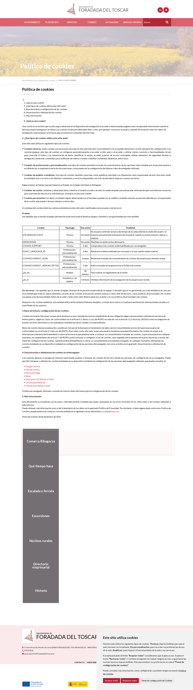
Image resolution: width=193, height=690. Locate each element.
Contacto (79, 662)
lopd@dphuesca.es (110, 411)
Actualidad (111, 22)
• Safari (26, 376)
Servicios (72, 22)
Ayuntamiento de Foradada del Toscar (38, 80)
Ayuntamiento (32, 22)
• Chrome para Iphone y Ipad (36, 385)
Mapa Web (91, 662)
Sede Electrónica (132, 22)
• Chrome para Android (33, 382)
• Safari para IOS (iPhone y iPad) (37, 379)
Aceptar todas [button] (111, 680)
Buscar (166, 23)
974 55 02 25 (27, 650)
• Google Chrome (31, 366)
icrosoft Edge (34, 372)
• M (25, 372)
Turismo (91, 22)
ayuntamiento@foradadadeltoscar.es (38, 654)
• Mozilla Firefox (31, 369)
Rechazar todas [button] (130, 680)
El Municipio (52, 22)
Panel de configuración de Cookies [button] (157, 680)
